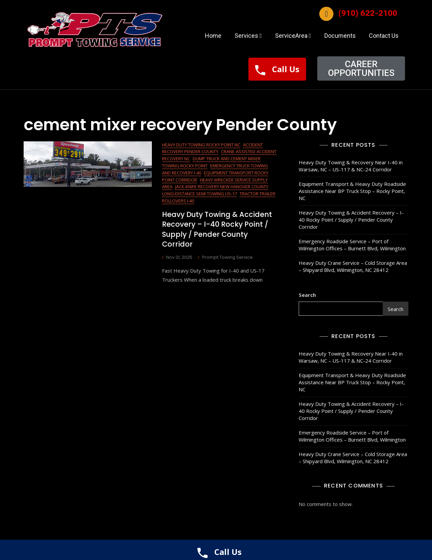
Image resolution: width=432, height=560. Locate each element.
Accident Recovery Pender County (212, 148)
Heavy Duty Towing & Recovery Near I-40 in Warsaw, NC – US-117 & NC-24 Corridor (351, 166)
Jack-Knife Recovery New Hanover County (221, 187)
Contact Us (384, 35)
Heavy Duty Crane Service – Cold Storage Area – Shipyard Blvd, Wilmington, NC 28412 (353, 266)
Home (213, 35)
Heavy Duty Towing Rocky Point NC (201, 145)
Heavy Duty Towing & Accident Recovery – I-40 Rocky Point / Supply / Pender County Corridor (217, 229)
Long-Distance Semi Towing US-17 (199, 194)
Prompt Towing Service (227, 257)
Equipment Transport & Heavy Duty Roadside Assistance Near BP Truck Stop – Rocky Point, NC (352, 190)
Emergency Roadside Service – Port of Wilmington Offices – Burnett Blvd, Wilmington (352, 245)
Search (307, 294)
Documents (340, 35)
